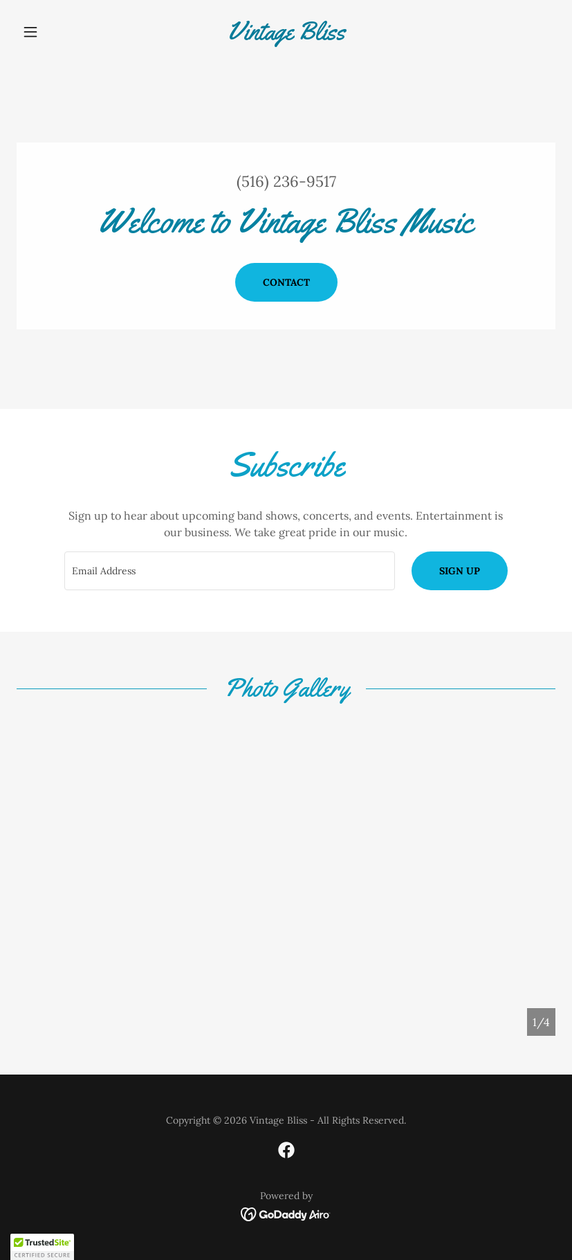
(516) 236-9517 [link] (286, 181)
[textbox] (229, 570)
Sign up (459, 571)
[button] (57, 32)
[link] (286, 35)
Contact (286, 282)
